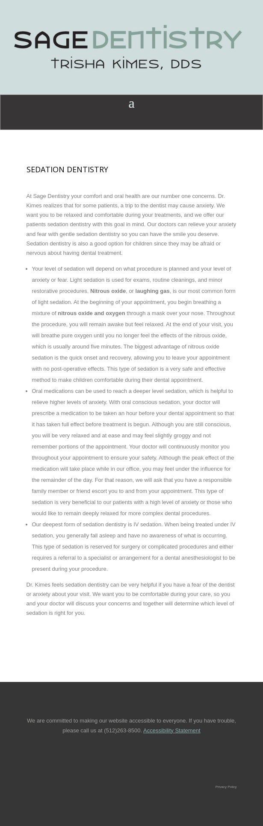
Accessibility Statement (172, 730)
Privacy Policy (226, 787)
